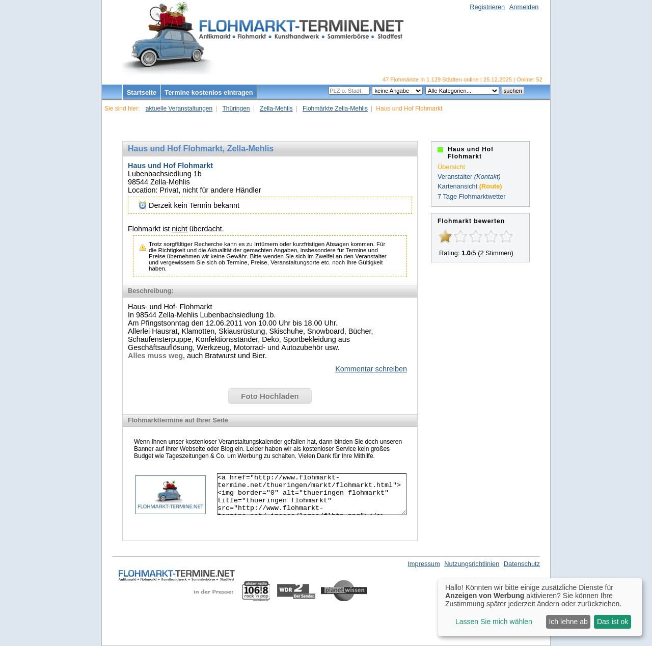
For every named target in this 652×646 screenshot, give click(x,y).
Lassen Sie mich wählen (493, 621)
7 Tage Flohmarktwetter (471, 196)
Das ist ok (612, 621)
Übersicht (451, 167)
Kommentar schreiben (371, 369)
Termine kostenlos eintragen (209, 92)
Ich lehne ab (568, 621)
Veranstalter (455, 176)
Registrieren (487, 7)
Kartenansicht (457, 186)
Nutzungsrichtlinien (471, 564)
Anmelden (524, 7)
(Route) (490, 186)
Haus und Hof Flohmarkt (170, 166)
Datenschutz (522, 564)
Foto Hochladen (269, 396)
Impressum (424, 564)
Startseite (141, 92)
